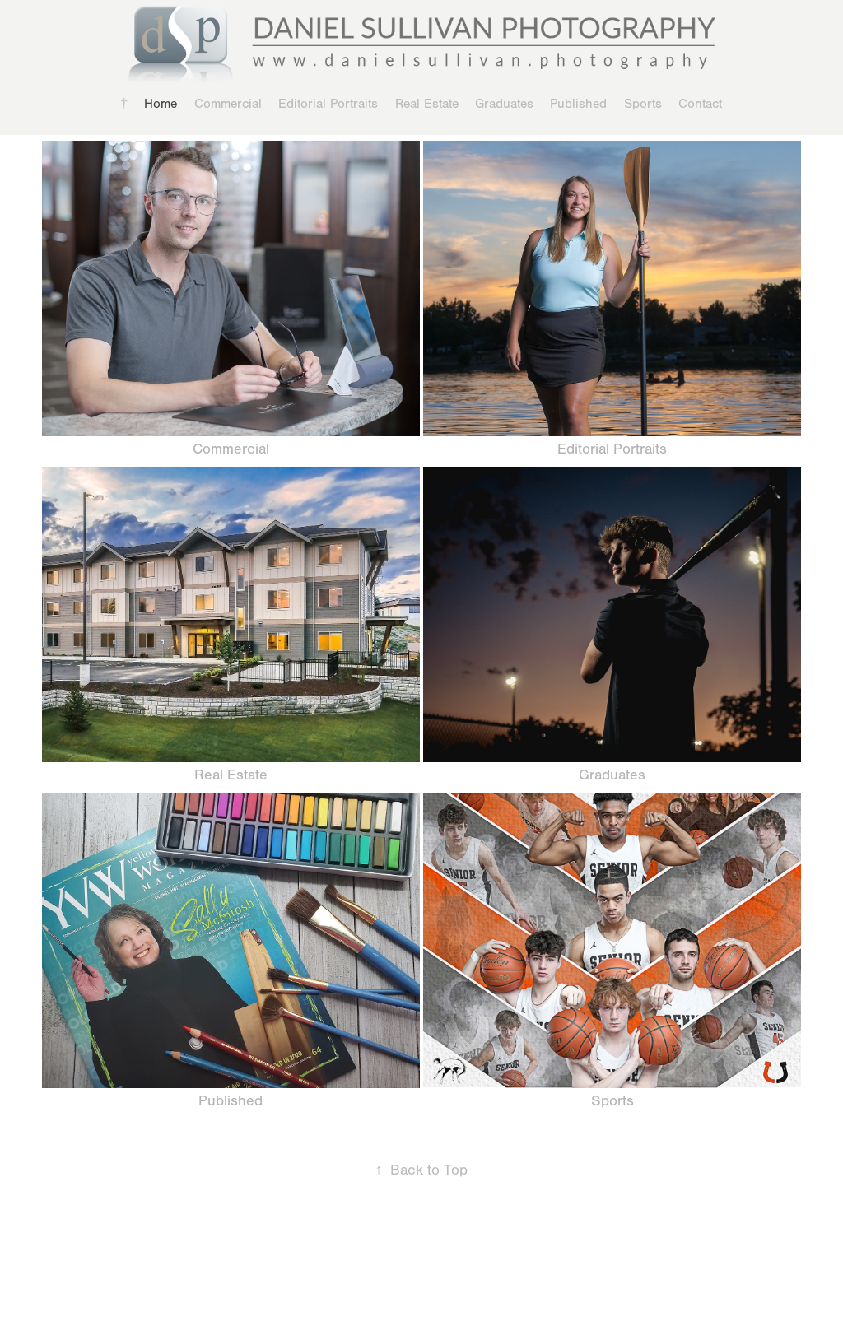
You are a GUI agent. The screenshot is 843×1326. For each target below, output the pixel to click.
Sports (643, 103)
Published (578, 103)
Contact (700, 103)
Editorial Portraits (328, 103)
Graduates (504, 103)
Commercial (228, 103)
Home (160, 103)
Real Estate (427, 103)
